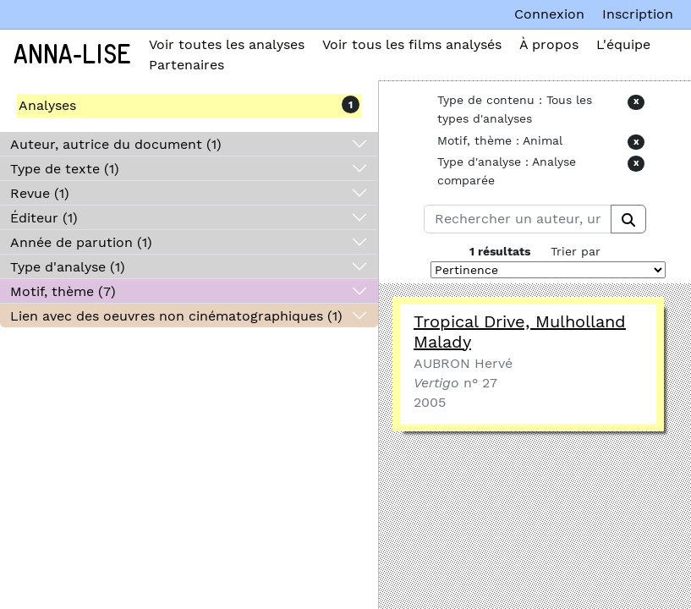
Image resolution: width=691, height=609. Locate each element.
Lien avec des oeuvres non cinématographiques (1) (176, 316)
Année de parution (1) (81, 242)
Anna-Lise (72, 55)
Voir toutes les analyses (226, 44)
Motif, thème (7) (63, 291)
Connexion (549, 14)
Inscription (637, 14)
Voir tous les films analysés (412, 44)
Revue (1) (39, 193)
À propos (549, 44)
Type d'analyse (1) (67, 267)
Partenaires (186, 65)
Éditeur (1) (44, 218)
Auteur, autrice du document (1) (116, 144)
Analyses (47, 105)
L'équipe (623, 44)
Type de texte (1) (64, 169)
